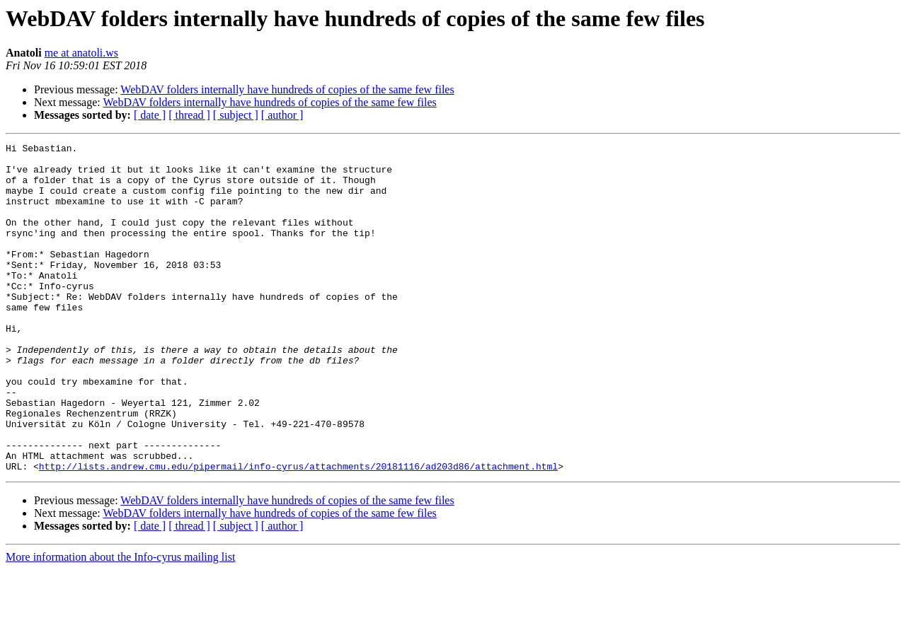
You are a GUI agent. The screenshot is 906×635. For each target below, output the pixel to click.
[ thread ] (189, 115)
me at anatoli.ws (81, 53)
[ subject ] (235, 115)
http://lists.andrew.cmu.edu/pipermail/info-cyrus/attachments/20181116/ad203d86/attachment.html (298, 531)
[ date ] (150, 115)
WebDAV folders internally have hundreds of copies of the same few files (287, 89)
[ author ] (282, 115)
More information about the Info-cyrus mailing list (120, 623)
